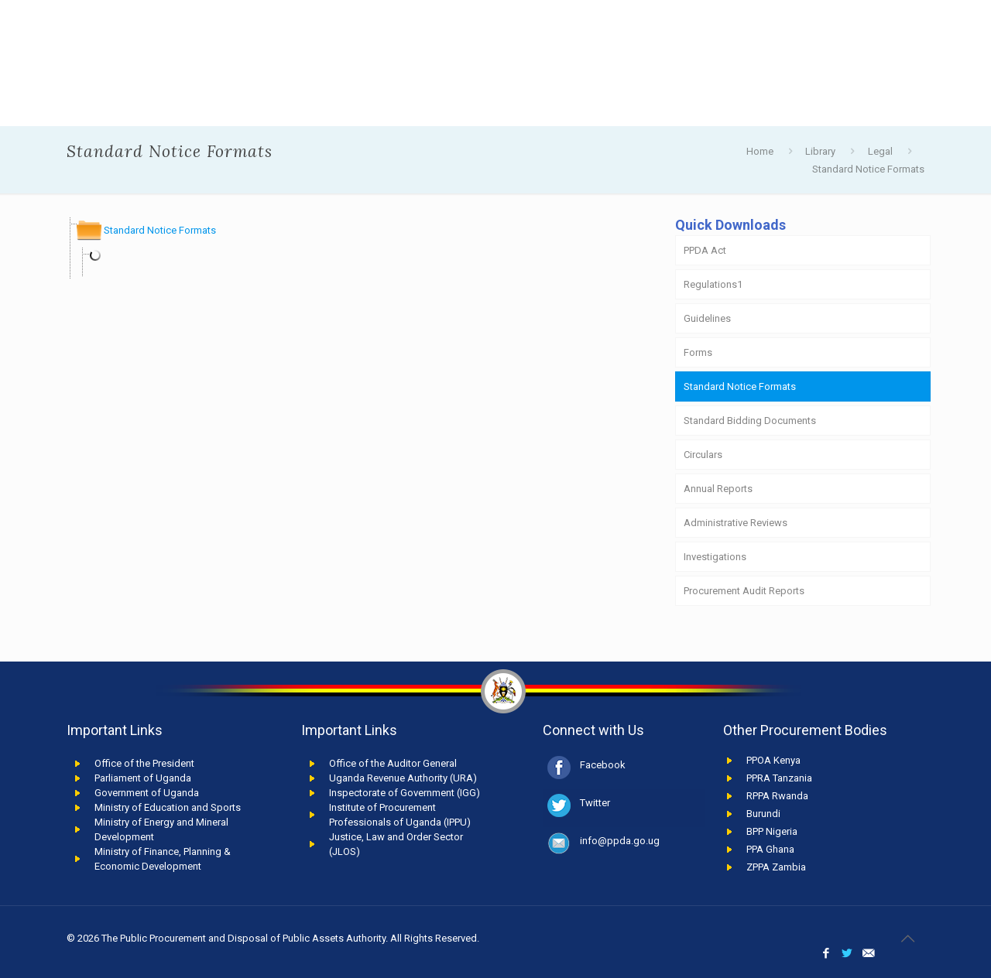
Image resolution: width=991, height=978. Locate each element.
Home (759, 151)
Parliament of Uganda (142, 778)
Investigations (715, 557)
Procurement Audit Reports (744, 591)
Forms (698, 352)
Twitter (595, 803)
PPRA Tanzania (779, 778)
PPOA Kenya (773, 760)
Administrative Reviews (735, 522)
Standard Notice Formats (868, 169)
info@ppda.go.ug (620, 840)
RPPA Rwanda (777, 796)
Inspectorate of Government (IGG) (404, 792)
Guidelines (707, 318)
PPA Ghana (770, 849)
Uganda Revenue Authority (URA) (403, 778)
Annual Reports (718, 488)
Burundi (763, 813)
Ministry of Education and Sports (167, 807)
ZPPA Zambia (776, 867)
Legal (880, 151)
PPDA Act (705, 250)
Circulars (703, 454)
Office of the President (144, 763)
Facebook (603, 765)
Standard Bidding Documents (750, 420)
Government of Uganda (146, 792)
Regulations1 (713, 284)
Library (820, 151)
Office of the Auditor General (393, 763)
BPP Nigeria (771, 831)
